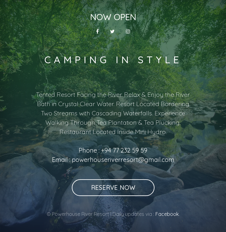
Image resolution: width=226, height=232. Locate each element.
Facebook (167, 214)
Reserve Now (113, 187)
